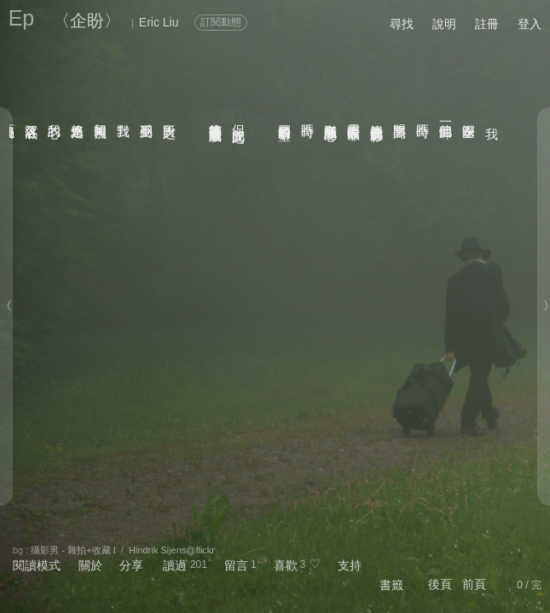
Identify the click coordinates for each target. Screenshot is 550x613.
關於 (90, 565)
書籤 (391, 585)
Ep (22, 18)
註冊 (487, 24)
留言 (236, 565)
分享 (131, 565)
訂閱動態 (220, 22)
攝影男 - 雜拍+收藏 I (73, 550)
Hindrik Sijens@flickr (172, 550)
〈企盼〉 (87, 20)
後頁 (440, 584)
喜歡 (286, 565)
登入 (529, 24)
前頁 (474, 584)
